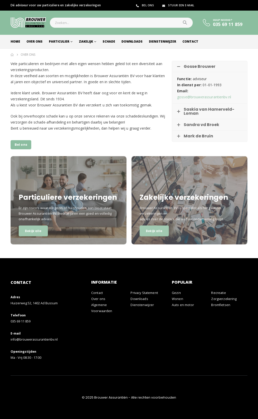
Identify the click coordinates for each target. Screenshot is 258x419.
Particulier (59, 41)
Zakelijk (86, 41)
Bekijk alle (33, 236)
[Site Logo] (28, 22)
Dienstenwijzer (162, 41)
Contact (190, 41)
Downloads (132, 41)
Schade (109, 41)
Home (15, 41)
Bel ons (144, 5)
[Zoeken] (185, 23)
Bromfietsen (220, 305)
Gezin (176, 293)
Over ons (34, 41)
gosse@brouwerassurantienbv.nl (204, 97)
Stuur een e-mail (178, 5)
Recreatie (218, 293)
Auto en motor (183, 305)
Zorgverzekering (224, 299)
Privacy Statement (144, 293)
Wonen (177, 299)
